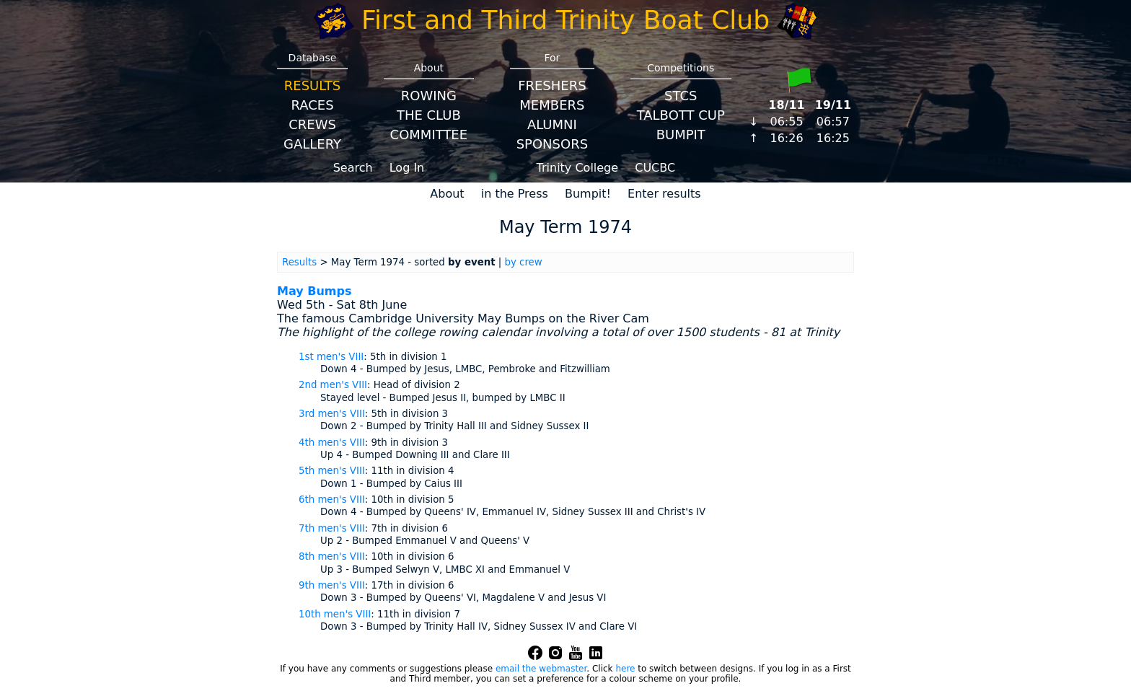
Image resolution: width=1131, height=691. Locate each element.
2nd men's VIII (333, 384)
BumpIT (680, 134)
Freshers (552, 85)
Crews (312, 124)
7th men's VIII (332, 528)
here (625, 669)
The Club (429, 115)
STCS (680, 95)
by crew (523, 262)
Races (312, 105)
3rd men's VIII (332, 413)
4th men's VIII (332, 442)
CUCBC (655, 168)
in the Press (514, 194)
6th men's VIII (332, 499)
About (447, 194)
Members (551, 105)
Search (353, 168)
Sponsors (552, 143)
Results (312, 85)
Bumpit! (588, 194)
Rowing (429, 95)
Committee (429, 134)
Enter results (664, 194)
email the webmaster (541, 669)
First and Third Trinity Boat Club (565, 20)
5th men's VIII (332, 470)
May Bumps (314, 291)
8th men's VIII (332, 556)
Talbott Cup (681, 115)
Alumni (552, 124)
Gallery (312, 143)
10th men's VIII (335, 614)
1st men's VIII (331, 356)
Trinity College (578, 168)
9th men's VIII (332, 585)
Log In (407, 168)
